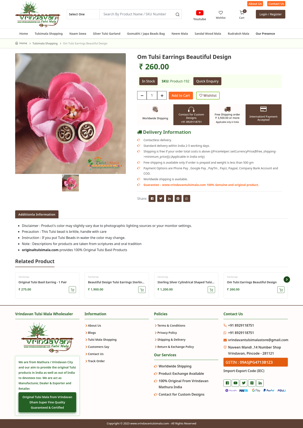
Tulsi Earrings (24, 277)
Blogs (92, 333)
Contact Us (276, 4)
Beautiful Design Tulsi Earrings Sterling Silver (116, 282)
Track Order (96, 361)
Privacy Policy (167, 333)
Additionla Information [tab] (36, 214)
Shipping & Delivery (171, 340)
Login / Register (270, 14)
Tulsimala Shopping (49, 34)
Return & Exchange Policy (175, 347)
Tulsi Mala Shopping (102, 340)
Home (23, 34)
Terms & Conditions (171, 325)
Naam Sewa (77, 34)
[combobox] (83, 14)
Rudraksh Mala (238, 34)
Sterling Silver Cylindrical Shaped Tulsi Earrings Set (185, 282)
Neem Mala (179, 34)
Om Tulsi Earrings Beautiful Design (252, 282)
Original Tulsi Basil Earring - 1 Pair (43, 282)
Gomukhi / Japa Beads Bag (146, 34)
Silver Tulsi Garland (106, 34)
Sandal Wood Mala (208, 34)
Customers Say (98, 347)
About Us (255, 4)
